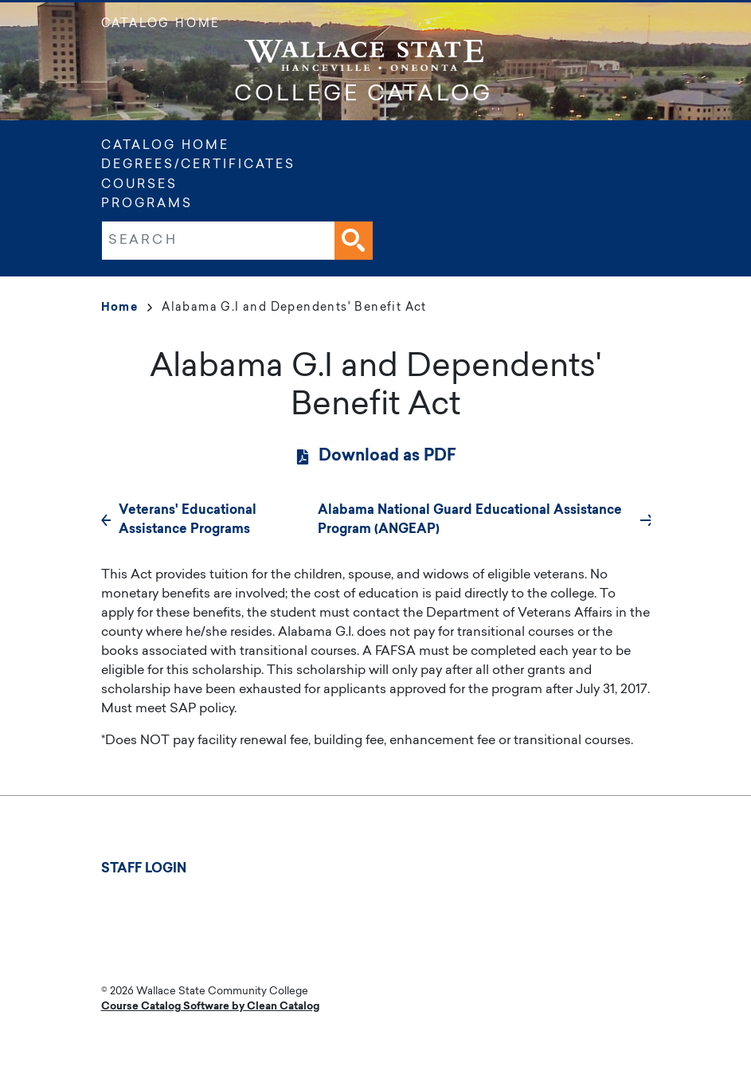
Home (127, 308)
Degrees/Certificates (198, 165)
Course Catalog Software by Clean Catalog (210, 1006)
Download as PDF (387, 456)
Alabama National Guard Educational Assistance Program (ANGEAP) (470, 520)
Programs (147, 204)
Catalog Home (161, 24)
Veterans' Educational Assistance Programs (187, 520)
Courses (139, 185)
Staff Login (143, 869)
